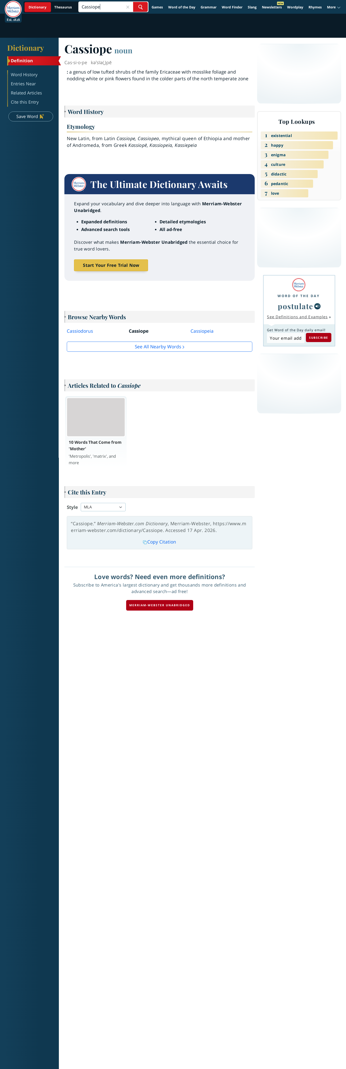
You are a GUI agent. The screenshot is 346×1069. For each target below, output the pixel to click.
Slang (252, 7)
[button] (334, 7)
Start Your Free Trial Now (111, 265)
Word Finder (232, 7)
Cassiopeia (202, 331)
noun (123, 50)
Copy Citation (159, 542)
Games (157, 7)
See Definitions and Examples (297, 316)
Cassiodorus (80, 331)
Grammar (208, 7)
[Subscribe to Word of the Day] (285, 338)
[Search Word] (140, 7)
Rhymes (315, 7)
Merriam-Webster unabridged (159, 605)
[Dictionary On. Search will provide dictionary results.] (50, 7)
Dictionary (25, 48)
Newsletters (272, 7)
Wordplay (295, 7)
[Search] (113, 7)
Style (72, 507)
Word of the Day (181, 7)
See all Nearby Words (158, 347)
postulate (295, 306)
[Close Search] (127, 7)
